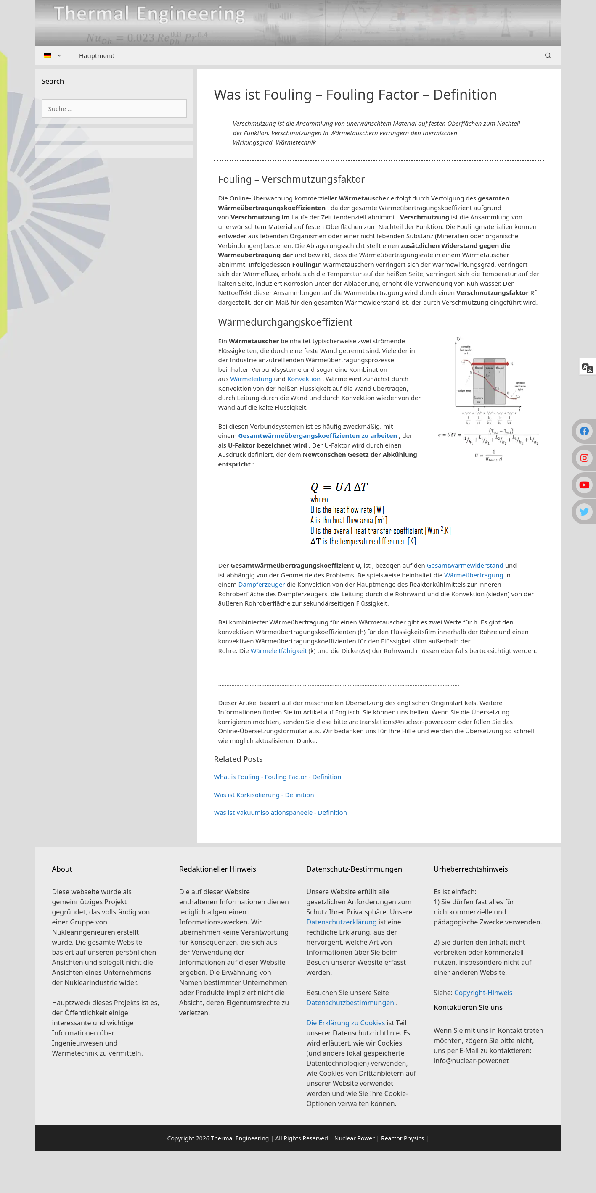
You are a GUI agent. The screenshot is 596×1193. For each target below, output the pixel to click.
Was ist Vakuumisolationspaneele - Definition (280, 812)
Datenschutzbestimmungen (351, 1002)
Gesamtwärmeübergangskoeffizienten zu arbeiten (317, 435)
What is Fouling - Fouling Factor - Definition (278, 776)
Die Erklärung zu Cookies (347, 1022)
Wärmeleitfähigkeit (279, 650)
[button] (379, 672)
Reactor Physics (402, 1138)
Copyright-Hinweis (483, 992)
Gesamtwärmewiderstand (465, 565)
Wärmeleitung (251, 378)
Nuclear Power (354, 1138)
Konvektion (304, 378)
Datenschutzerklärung (343, 922)
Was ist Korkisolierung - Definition (264, 794)
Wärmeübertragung (473, 575)
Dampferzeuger (261, 584)
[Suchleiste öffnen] (548, 55)
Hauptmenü (96, 55)
